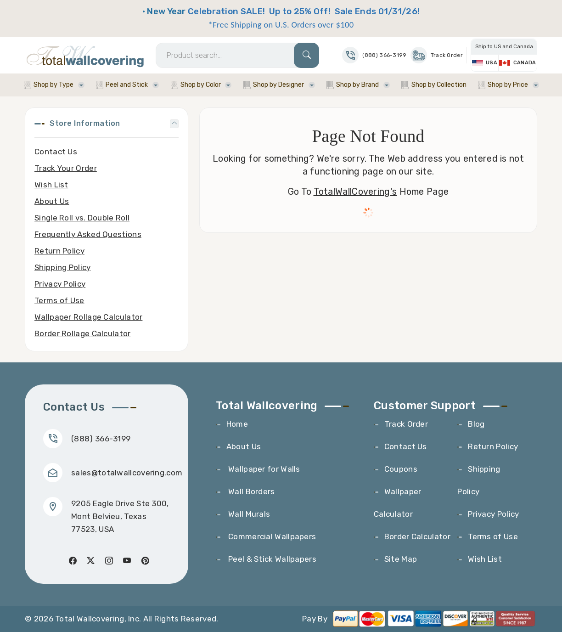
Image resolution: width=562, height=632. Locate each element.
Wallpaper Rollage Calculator (88, 317)
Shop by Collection (438, 85)
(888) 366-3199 (100, 438)
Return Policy (59, 250)
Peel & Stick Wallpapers (271, 559)
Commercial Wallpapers (271, 536)
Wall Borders (250, 491)
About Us (51, 201)
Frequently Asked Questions (87, 234)
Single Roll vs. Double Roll (81, 217)
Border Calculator (417, 536)
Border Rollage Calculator (82, 333)
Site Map (400, 559)
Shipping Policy (62, 267)
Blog (476, 424)
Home (237, 424)
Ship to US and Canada (504, 47)
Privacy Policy (59, 283)
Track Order (436, 55)
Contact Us (55, 151)
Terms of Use (59, 300)
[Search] (237, 55)
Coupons (400, 469)
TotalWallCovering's (355, 191)
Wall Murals (248, 514)
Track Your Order (65, 168)
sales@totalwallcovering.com (126, 472)
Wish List (51, 184)
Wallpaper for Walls (263, 469)
